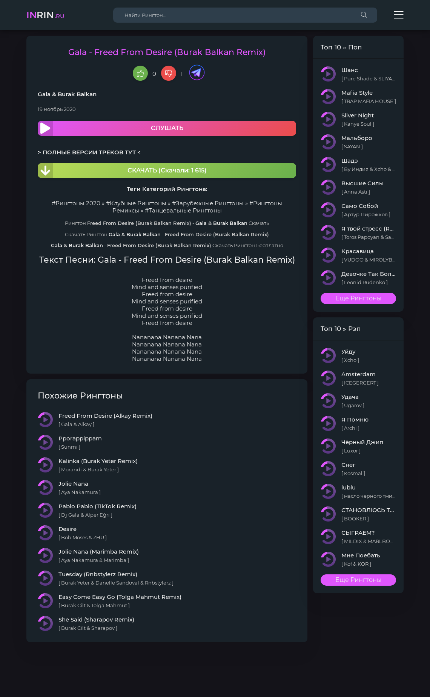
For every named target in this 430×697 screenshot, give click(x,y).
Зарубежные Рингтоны (210, 203)
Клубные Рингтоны (138, 203)
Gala (44, 94)
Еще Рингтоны (358, 298)
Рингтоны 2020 (77, 203)
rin (45, 14)
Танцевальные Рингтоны (185, 210)
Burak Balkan (77, 94)
